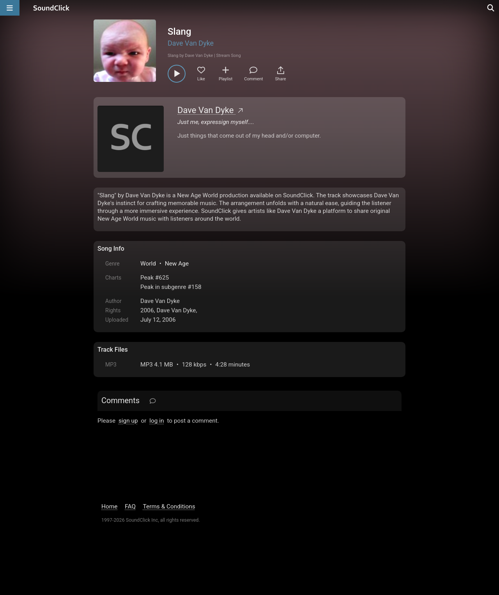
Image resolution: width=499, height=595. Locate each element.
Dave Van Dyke (191, 43)
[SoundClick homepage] (51, 8)
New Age (177, 263)
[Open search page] (491, 8)
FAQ (130, 532)
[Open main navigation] (9, 8)
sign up (128, 420)
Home (109, 532)
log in (156, 420)
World (148, 263)
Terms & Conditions (169, 532)
